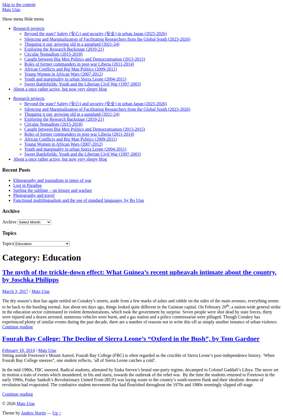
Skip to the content (18, 4)
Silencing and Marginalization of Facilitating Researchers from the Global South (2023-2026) (107, 39)
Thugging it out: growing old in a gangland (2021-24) (71, 44)
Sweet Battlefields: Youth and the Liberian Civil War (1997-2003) (82, 84)
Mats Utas (11, 9)
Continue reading (17, 326)
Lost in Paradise (27, 185)
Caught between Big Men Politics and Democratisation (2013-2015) (84, 59)
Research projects (28, 28)
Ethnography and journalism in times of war (52, 180)
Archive (9, 222)
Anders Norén (33, 413)
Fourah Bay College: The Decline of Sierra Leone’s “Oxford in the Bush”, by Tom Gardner (131, 338)
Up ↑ (57, 413)
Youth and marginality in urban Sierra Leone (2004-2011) (75, 79)
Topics (8, 243)
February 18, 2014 (18, 350)
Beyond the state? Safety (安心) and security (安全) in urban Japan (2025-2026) (95, 33)
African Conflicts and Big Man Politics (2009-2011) (70, 69)
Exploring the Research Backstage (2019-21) (64, 49)
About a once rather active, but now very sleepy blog (60, 89)
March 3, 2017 (15, 291)
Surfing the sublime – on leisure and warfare (52, 190)
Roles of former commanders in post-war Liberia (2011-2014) (79, 64)
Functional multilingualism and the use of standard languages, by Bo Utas (78, 200)
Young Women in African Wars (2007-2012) (63, 74)
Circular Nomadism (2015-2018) (53, 54)
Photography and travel (33, 195)
